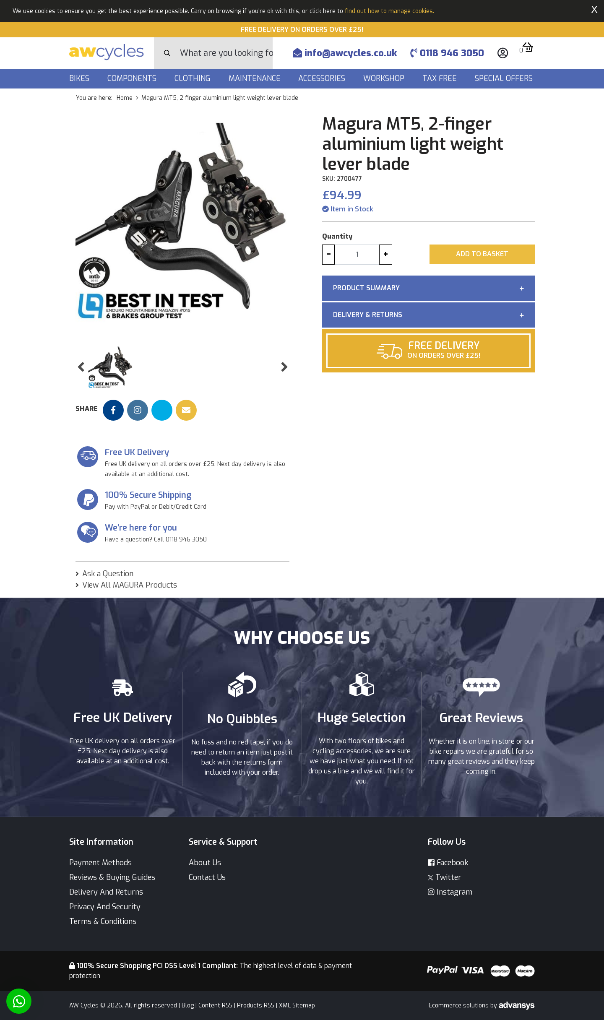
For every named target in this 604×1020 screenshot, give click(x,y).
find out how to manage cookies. (389, 11)
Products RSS (255, 1006)
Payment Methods (100, 863)
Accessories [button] (322, 78)
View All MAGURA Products (129, 585)
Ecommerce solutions (459, 1006)
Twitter (444, 877)
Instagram (450, 892)
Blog (188, 1006)
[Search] (226, 53)
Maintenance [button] (256, 78)
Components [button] (133, 78)
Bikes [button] (80, 78)
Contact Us (207, 877)
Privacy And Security (105, 907)
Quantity (337, 236)
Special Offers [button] (505, 78)
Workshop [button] (384, 78)
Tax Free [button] (440, 78)
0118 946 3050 (447, 53)
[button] (81, 367)
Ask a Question (107, 574)
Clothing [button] (193, 78)
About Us (205, 863)
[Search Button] (167, 53)
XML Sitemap (297, 1006)
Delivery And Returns (106, 892)
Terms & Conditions (102, 921)
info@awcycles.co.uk (345, 53)
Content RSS (215, 1006)
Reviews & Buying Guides (112, 877)
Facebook (448, 863)
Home (125, 98)
